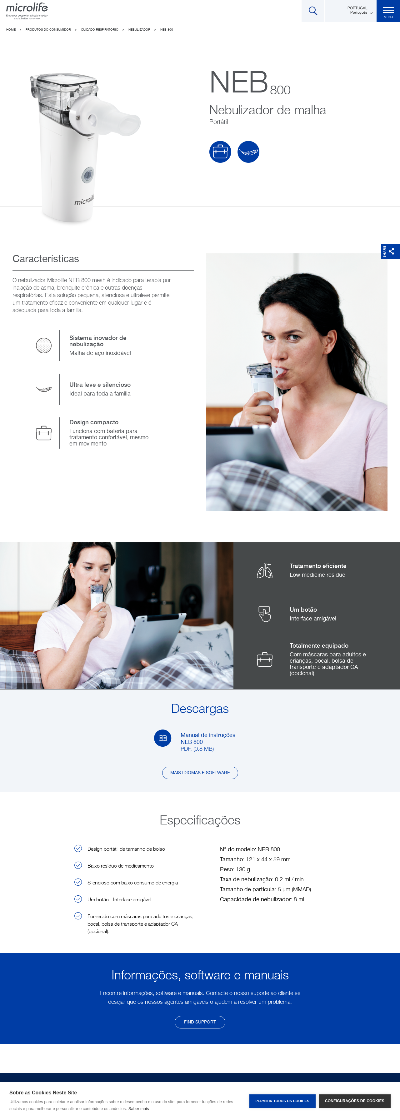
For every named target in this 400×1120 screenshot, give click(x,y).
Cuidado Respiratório (99, 29)
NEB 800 (166, 29)
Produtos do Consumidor (48, 29)
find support (200, 1022)
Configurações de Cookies (354, 1101)
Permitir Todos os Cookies (282, 1101)
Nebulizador (139, 29)
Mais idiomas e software (200, 773)
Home (11, 29)
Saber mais (138, 1108)
